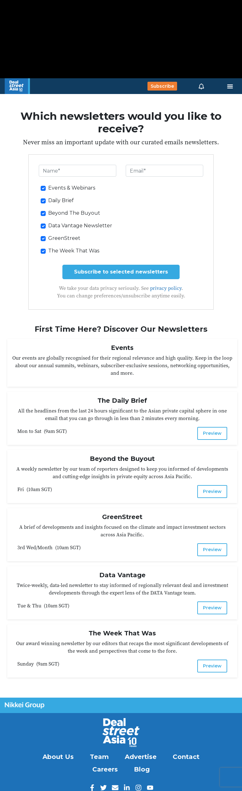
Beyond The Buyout (74, 213)
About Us (58, 757)
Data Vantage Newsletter (80, 226)
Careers (105, 769)
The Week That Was (73, 251)
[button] (201, 86)
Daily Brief (61, 200)
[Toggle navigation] (230, 86)
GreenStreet (64, 238)
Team (99, 757)
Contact (186, 757)
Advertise (141, 757)
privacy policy (166, 288)
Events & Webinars (71, 188)
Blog (142, 769)
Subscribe (162, 86)
